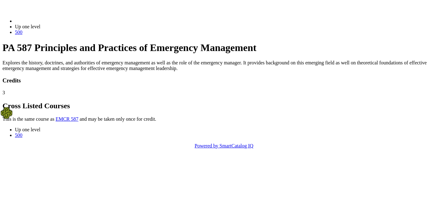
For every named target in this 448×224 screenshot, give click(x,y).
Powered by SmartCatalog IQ (224, 145)
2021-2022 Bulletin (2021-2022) (47, 21)
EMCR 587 (67, 119)
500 (18, 32)
